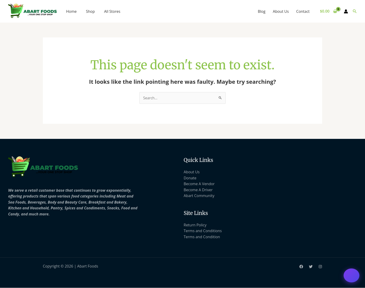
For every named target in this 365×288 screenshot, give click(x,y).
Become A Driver (198, 189)
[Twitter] (311, 267)
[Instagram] (320, 267)
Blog (261, 11)
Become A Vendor (199, 184)
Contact (303, 11)
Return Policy (195, 225)
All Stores (112, 11)
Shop (90, 11)
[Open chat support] (351, 275)
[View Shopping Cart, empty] (328, 11)
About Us (281, 11)
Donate (190, 178)
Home (71, 11)
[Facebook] (301, 267)
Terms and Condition (202, 237)
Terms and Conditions (203, 231)
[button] (355, 11)
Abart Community (199, 195)
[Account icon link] (346, 11)
